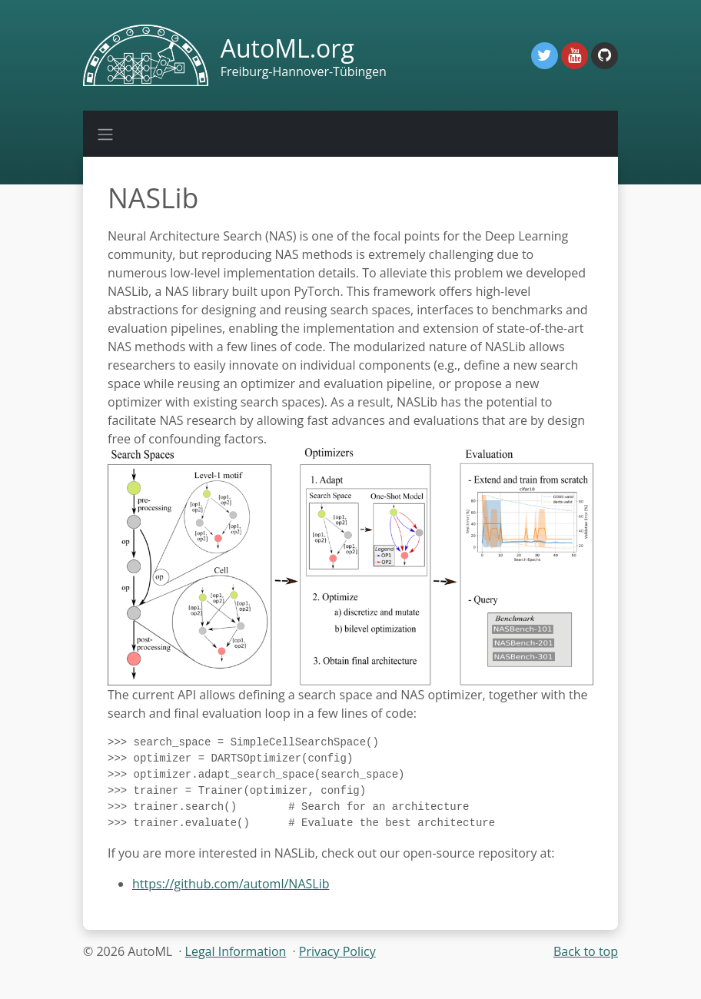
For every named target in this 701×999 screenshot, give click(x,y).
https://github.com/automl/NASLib (230, 892)
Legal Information (236, 960)
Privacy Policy (337, 960)
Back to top (585, 960)
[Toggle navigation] (105, 134)
